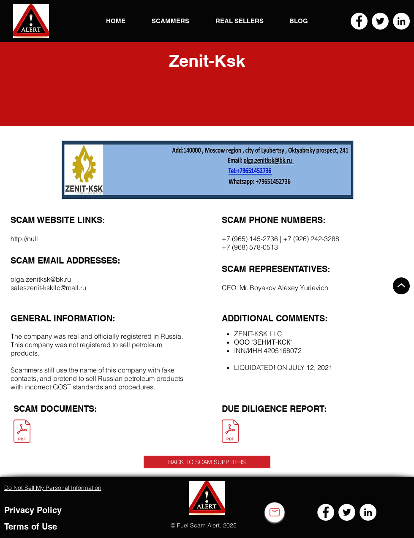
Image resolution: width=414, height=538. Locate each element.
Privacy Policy (33, 510)
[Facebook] (359, 21)
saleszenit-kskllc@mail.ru (48, 287)
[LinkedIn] (401, 21)
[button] (31, 21)
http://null (24, 238)
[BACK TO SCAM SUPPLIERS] (207, 462)
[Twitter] (380, 21)
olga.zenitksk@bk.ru (41, 279)
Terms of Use (30, 527)
